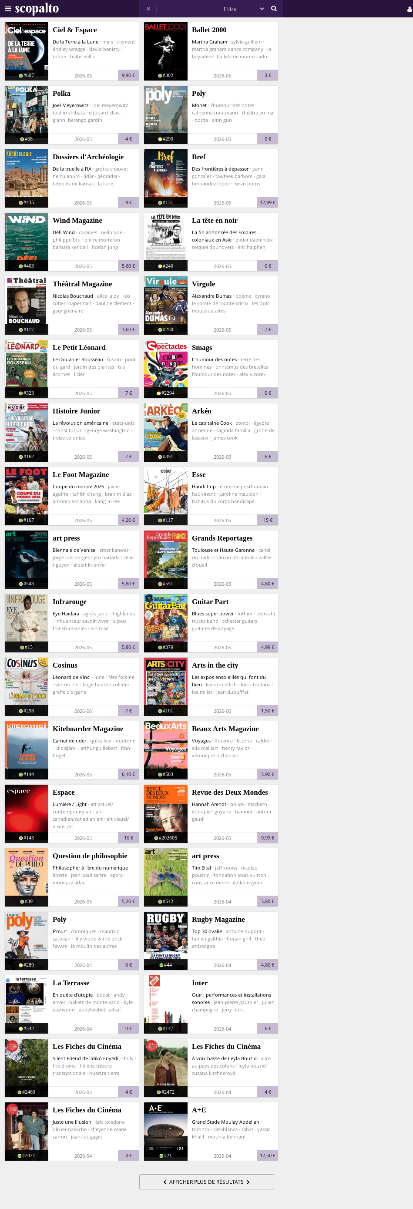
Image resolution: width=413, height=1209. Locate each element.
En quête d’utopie (73, 994)
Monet (199, 105)
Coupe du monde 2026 (78, 486)
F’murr (60, 931)
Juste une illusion (72, 1121)
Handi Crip (204, 486)
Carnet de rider (69, 740)
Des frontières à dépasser (220, 168)
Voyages (201, 740)
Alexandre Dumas (212, 295)
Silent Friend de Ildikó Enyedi (85, 1058)
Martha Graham (209, 41)
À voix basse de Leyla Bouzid (224, 1058)
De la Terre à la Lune (75, 41)
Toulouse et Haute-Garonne (223, 550)
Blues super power (213, 613)
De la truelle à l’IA (72, 168)
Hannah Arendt (209, 804)
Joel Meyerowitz (70, 105)
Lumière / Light (70, 804)
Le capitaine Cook (212, 423)
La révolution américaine (80, 423)
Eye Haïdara (66, 613)
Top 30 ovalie (207, 931)
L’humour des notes (214, 359)
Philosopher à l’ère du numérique (90, 867)
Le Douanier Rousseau (78, 359)
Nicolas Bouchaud (73, 295)
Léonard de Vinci (72, 677)
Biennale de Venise (74, 550)
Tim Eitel (201, 867)
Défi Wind (64, 232)
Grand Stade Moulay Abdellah (225, 1121)
